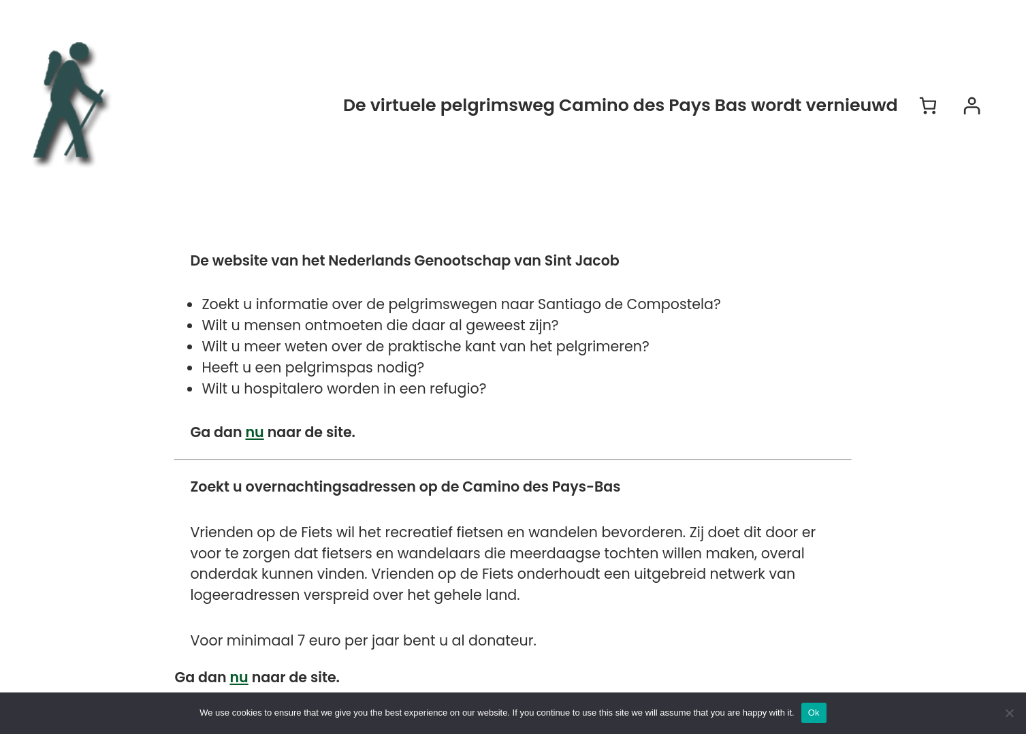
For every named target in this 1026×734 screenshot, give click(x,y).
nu (255, 432)
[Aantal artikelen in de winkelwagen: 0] (928, 105)
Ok (814, 712)
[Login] (971, 105)
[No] (1009, 713)
